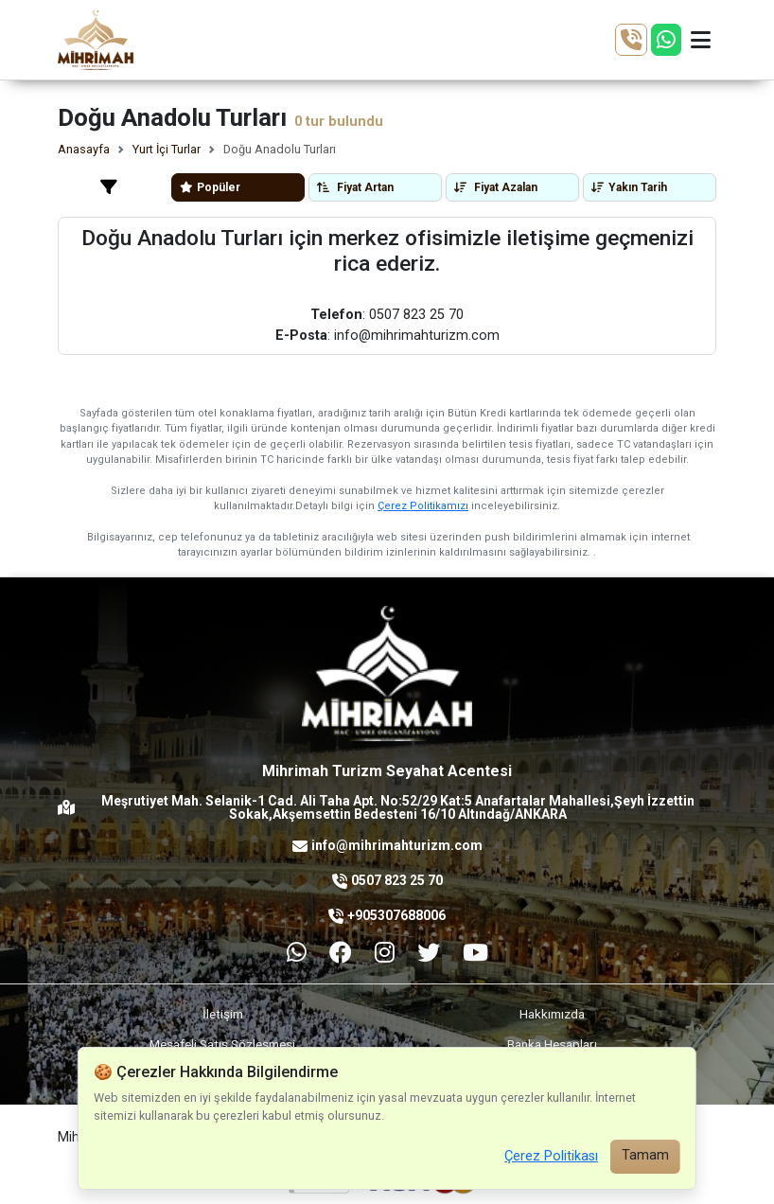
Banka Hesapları (552, 1044)
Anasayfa (84, 149)
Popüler (210, 187)
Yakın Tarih (629, 187)
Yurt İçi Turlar (166, 149)
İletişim (222, 1013)
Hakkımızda (552, 1013)
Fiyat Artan (355, 187)
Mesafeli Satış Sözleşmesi (222, 1044)
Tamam (645, 1155)
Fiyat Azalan (495, 187)
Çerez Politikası (551, 1156)
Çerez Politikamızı (423, 506)
